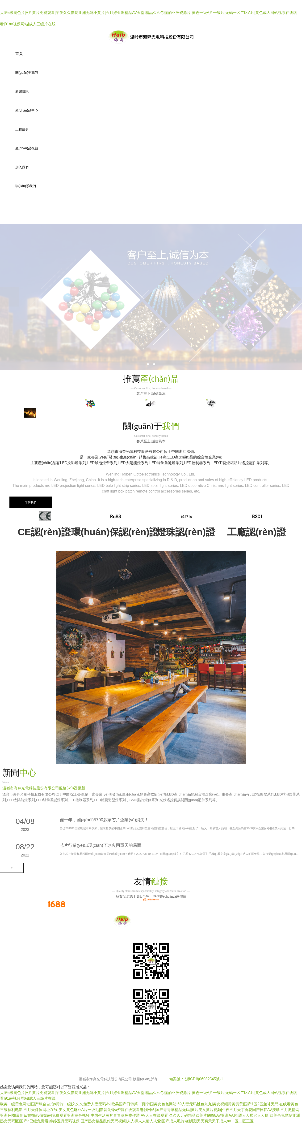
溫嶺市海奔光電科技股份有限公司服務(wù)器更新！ (45, 788)
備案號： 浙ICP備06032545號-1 (196, 1079)
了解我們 (30, 502)
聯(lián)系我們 (25, 186)
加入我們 (22, 167)
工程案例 (22, 129)
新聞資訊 (22, 91)
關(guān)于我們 (26, 72)
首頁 (19, 54)
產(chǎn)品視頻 (26, 148)
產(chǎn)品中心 (26, 110)
